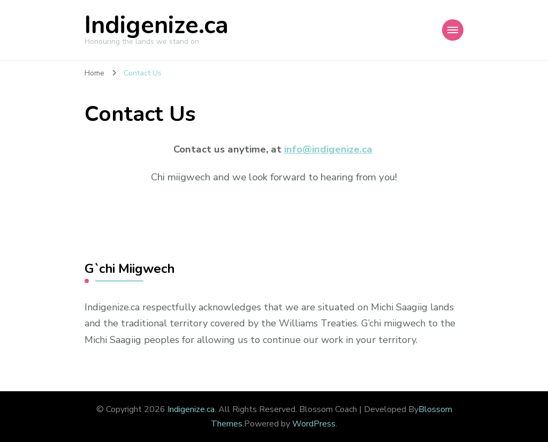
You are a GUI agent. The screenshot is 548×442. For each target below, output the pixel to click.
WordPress (314, 424)
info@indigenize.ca (328, 149)
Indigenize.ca (157, 25)
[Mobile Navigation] (452, 30)
